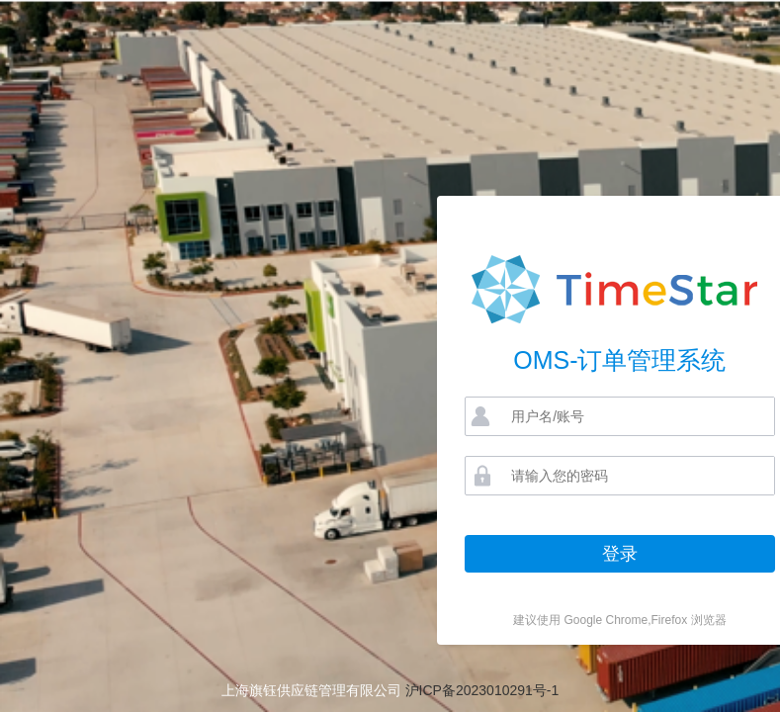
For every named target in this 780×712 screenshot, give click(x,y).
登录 (620, 554)
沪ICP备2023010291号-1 (482, 690)
